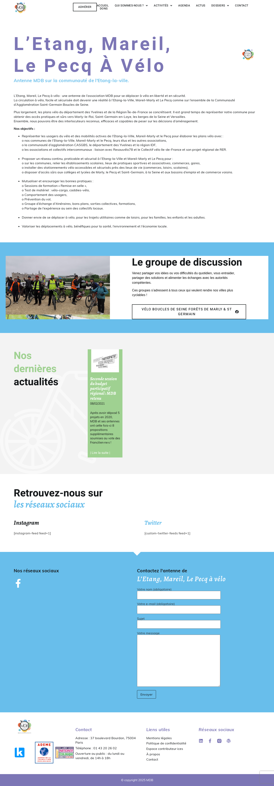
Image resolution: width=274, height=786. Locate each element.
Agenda (184, 5)
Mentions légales (159, 738)
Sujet (179, 621)
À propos (153, 754)
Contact (241, 5)
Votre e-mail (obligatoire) (179, 607)
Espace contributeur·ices (164, 749)
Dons (104, 8)
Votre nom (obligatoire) (179, 592)
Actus (200, 5)
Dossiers (220, 5)
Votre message (178, 659)
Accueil (103, 5)
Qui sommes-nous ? (131, 5)
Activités (163, 5)
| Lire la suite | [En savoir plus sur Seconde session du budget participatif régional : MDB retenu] (100, 452)
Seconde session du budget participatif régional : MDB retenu (103, 388)
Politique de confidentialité (166, 743)
